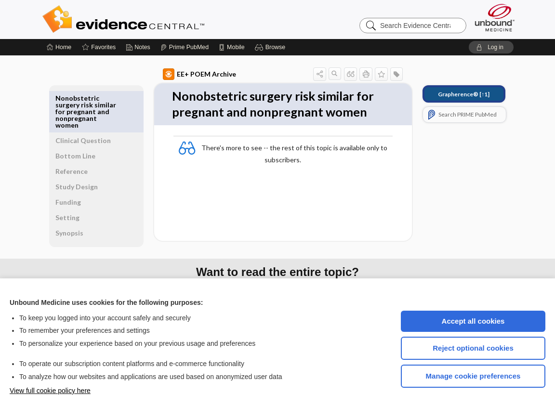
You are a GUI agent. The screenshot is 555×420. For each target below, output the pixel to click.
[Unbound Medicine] (495, 17)
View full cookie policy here (50, 390)
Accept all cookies (473, 321)
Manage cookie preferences (473, 376)
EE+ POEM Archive (188, 74)
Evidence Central (161, 19)
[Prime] (184, 47)
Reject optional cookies (473, 348)
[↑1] (452, 94)
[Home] (59, 47)
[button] (271, 47)
